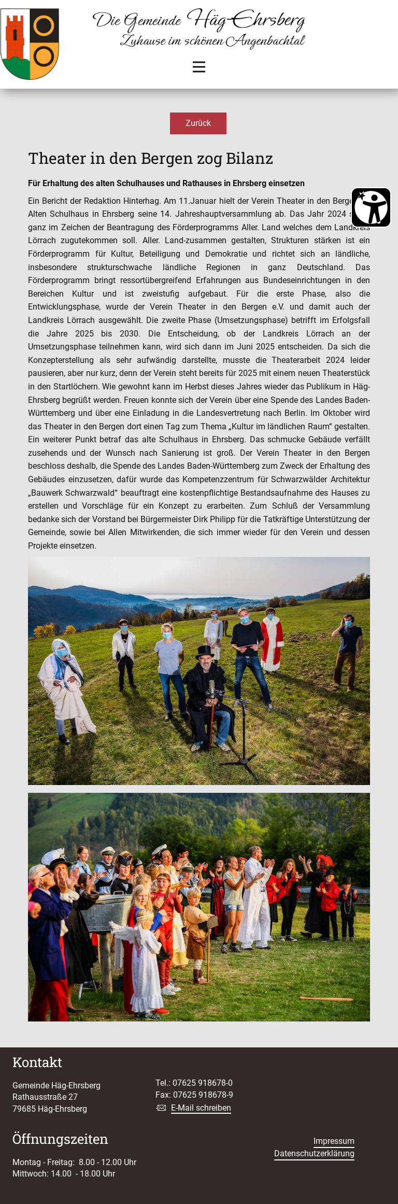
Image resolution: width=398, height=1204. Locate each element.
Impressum (334, 1141)
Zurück (198, 123)
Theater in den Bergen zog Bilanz (150, 158)
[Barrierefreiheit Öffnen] (371, 207)
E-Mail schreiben (201, 1108)
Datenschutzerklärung (314, 1153)
